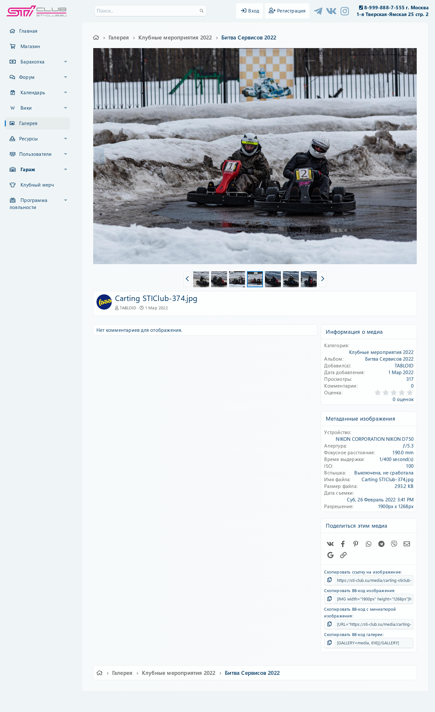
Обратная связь (161, 701)
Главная (28, 31)
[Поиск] (150, 10)
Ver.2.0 (94, 701)
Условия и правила (202, 701)
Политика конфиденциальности (261, 701)
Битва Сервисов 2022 (389, 359)
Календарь (33, 92)
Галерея (28, 123)
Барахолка (33, 61)
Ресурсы (28, 138)
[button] (65, 62)
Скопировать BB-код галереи (353, 634)
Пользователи (35, 154)
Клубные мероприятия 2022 (381, 352)
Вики (26, 108)
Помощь (309, 701)
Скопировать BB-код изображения (359, 590)
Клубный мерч (37, 184)
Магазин (30, 46)
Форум (27, 77)
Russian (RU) (124, 701)
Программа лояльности (28, 203)
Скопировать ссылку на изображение (362, 571)
